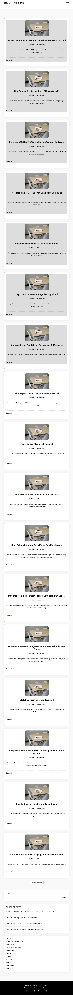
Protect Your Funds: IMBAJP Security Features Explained (37, 40)
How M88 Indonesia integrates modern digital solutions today (36, 647)
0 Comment (41, 44)
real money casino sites (14, 942)
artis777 (9, 959)
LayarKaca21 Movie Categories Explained (37, 294)
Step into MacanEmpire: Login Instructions (37, 243)
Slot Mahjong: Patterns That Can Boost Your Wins (36, 193)
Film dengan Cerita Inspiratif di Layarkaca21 (36, 91)
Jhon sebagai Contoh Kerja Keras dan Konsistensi (36, 545)
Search (8, 893)
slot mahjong (10, 950)
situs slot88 (10, 965)
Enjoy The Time (14, 2)
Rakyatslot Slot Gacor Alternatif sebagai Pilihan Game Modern (36, 752)
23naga (8, 939)
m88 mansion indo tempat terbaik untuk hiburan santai (36, 596)
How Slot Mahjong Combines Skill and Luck (37, 494)
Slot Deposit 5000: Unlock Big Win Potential (37, 393)
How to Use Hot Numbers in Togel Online (36, 804)
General (9, 60)
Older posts (36, 882)
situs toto (9, 962)
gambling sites (11, 953)
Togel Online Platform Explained (37, 444)
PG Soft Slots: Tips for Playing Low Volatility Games (36, 854)
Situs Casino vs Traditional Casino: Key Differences (36, 345)
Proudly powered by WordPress (36, 985)
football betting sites (13, 947)
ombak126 (9, 956)
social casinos (11, 944)
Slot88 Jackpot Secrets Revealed (37, 700)
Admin (33, 44)
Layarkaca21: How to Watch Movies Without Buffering (36, 142)
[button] (67, 2)
